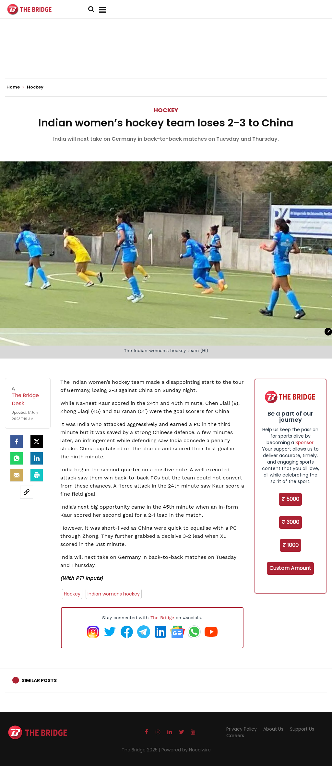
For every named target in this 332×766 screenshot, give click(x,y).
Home (15, 87)
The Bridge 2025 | (141, 750)
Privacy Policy (241, 729)
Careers (235, 735)
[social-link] (26, 492)
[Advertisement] (166, 58)
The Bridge (162, 617)
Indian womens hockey (114, 594)
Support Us (302, 729)
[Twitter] (36, 441)
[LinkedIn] (36, 458)
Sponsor (304, 442)
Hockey (166, 110)
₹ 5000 (290, 499)
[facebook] (16, 441)
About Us (273, 729)
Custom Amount (290, 568)
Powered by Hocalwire (186, 750)
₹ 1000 (290, 545)
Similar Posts (39, 680)
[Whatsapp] (16, 458)
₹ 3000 (290, 522)
